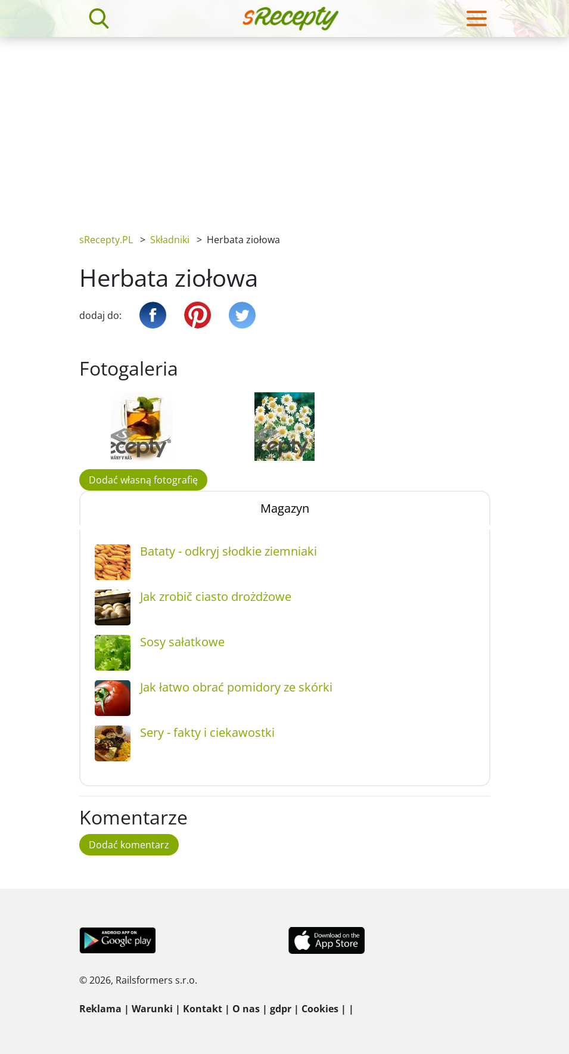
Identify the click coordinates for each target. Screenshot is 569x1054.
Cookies (319, 1008)
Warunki (152, 1008)
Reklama (100, 1008)
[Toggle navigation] (476, 18)
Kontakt (202, 1008)
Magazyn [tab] (284, 508)
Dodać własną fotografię (143, 479)
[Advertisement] (284, 126)
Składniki (169, 239)
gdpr (280, 1008)
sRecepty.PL (106, 239)
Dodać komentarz (129, 844)
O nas (246, 1008)
